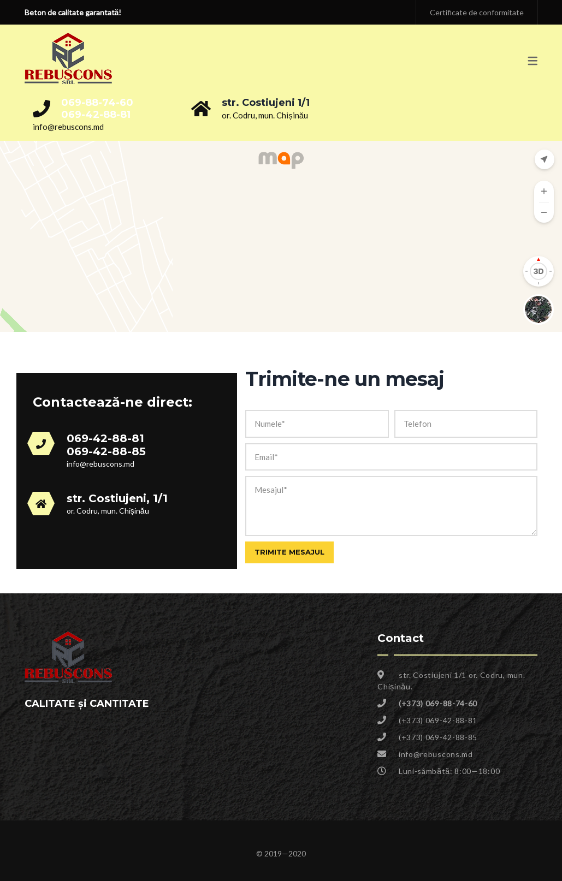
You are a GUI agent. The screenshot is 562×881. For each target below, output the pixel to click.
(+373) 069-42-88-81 (438, 720)
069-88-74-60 (97, 103)
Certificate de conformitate (477, 12)
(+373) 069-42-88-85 (438, 737)
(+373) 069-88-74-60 (438, 703)
